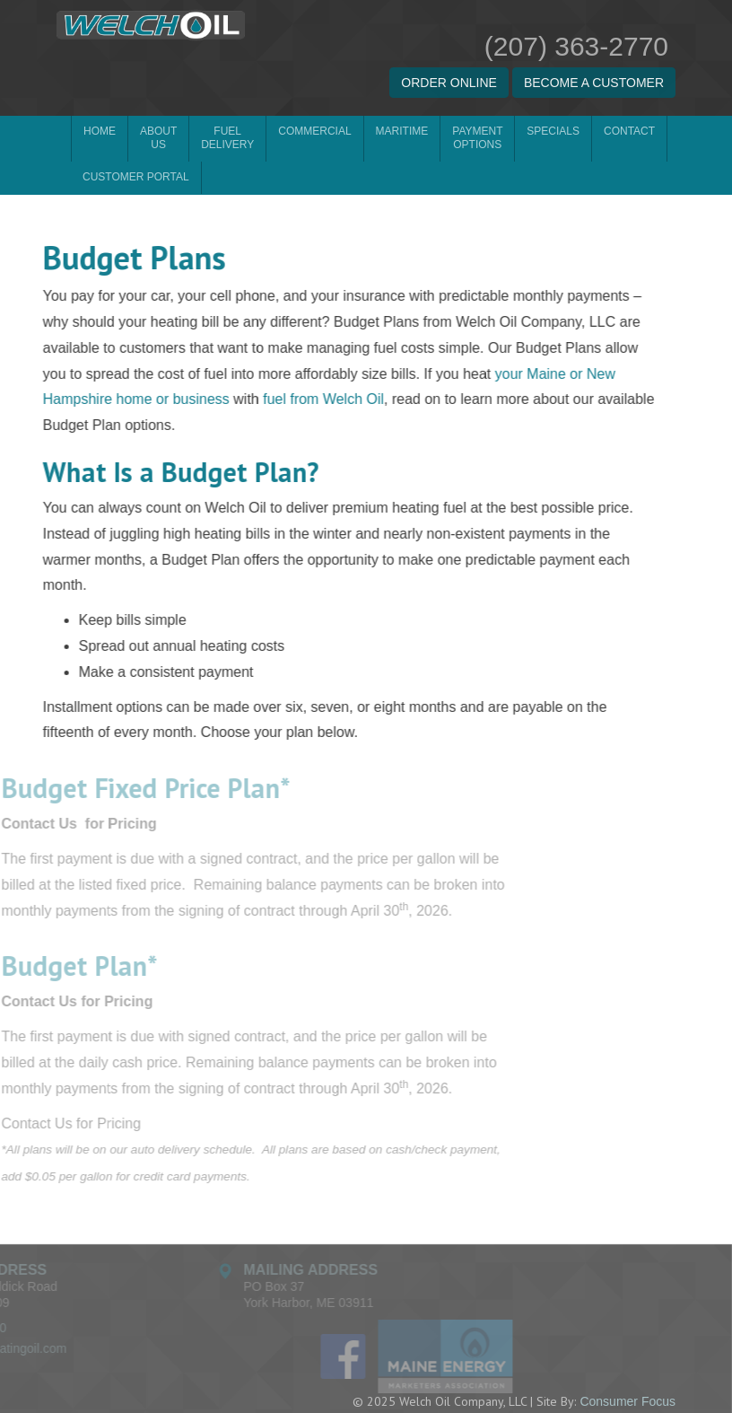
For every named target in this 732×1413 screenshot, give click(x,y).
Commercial (314, 131)
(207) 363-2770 (576, 46)
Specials (553, 131)
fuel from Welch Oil (313, 367)
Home (99, 131)
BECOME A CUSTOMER (594, 82)
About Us (158, 138)
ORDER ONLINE (449, 82)
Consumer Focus (627, 1369)
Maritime (402, 131)
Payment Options (477, 138)
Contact (629, 131)
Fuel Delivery (227, 138)
